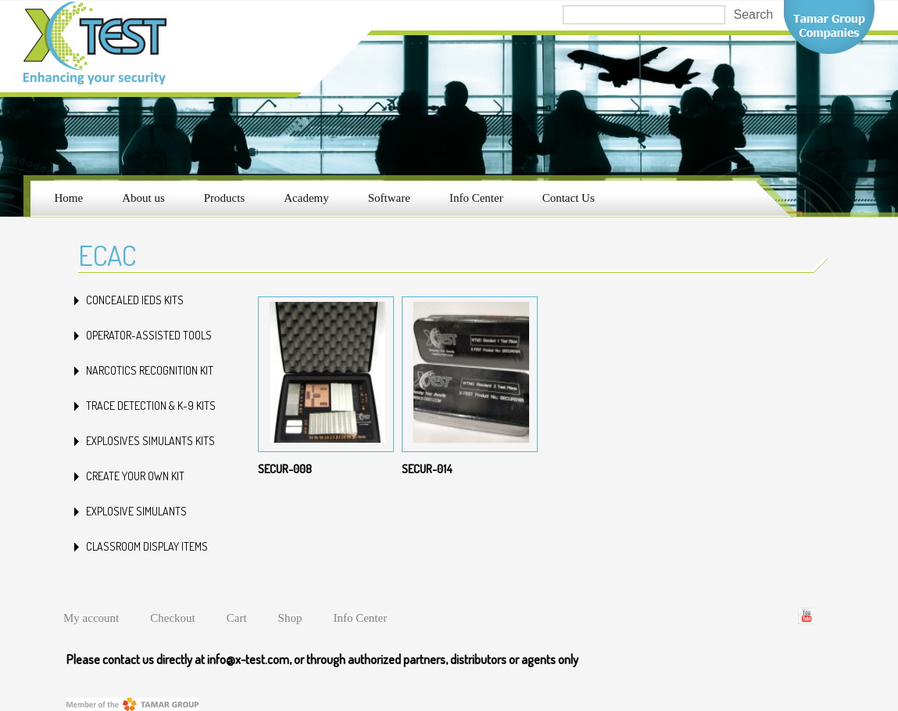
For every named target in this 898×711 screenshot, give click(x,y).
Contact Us (568, 198)
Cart (237, 618)
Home (69, 198)
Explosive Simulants (136, 511)
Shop (290, 618)
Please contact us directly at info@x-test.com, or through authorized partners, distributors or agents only (322, 659)
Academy (306, 198)
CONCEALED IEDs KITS (135, 300)
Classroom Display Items (147, 546)
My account (91, 618)
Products (224, 198)
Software (389, 198)
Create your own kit (135, 476)
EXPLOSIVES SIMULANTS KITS (150, 440)
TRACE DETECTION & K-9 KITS (151, 405)
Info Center (476, 198)
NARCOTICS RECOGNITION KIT (149, 370)
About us (143, 198)
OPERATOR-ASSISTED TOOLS (149, 335)
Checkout (172, 618)
